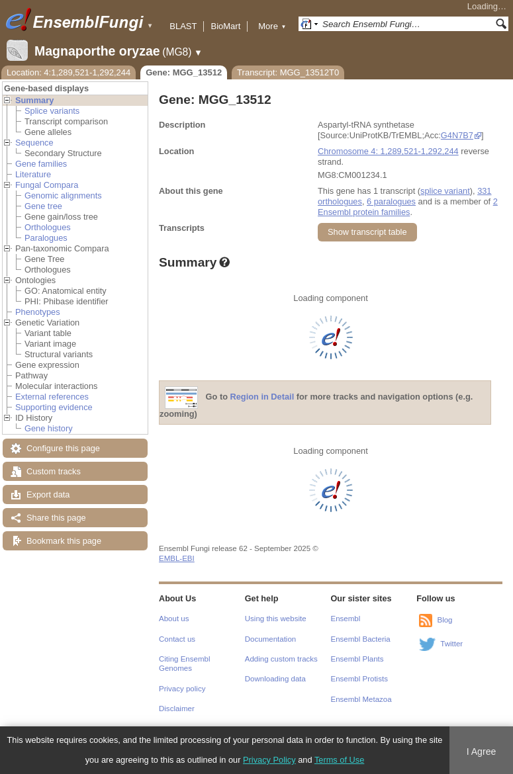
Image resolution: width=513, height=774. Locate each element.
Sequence (34, 143)
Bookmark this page (63, 541)
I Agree (481, 751)
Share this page (56, 518)
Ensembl (346, 619)
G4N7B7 (457, 135)
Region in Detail (262, 397)
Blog (444, 620)
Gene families (41, 164)
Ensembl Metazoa (361, 699)
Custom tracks (53, 471)
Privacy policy (182, 689)
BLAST (183, 26)
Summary (34, 100)
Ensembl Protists (359, 679)
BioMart (225, 26)
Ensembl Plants (357, 659)
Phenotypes (37, 312)
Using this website (275, 619)
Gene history (48, 428)
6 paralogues (391, 201)
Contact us (177, 639)
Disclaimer (177, 708)
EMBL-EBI (177, 558)
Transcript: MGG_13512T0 (288, 72)
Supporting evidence (54, 407)
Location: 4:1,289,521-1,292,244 (68, 72)
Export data (48, 494)
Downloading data (275, 679)
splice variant (445, 191)
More (272, 26)
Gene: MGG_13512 (184, 72)
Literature (33, 174)
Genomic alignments (63, 195)
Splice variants (51, 111)
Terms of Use (339, 760)
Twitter (451, 644)
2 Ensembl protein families (408, 206)
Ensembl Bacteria (361, 639)
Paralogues (46, 238)
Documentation (270, 639)
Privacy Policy (269, 760)
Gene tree (43, 206)
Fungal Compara (46, 185)
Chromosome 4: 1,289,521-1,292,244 (388, 151)
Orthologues (47, 227)
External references (52, 397)
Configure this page (63, 448)
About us (174, 619)
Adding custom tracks (281, 659)
